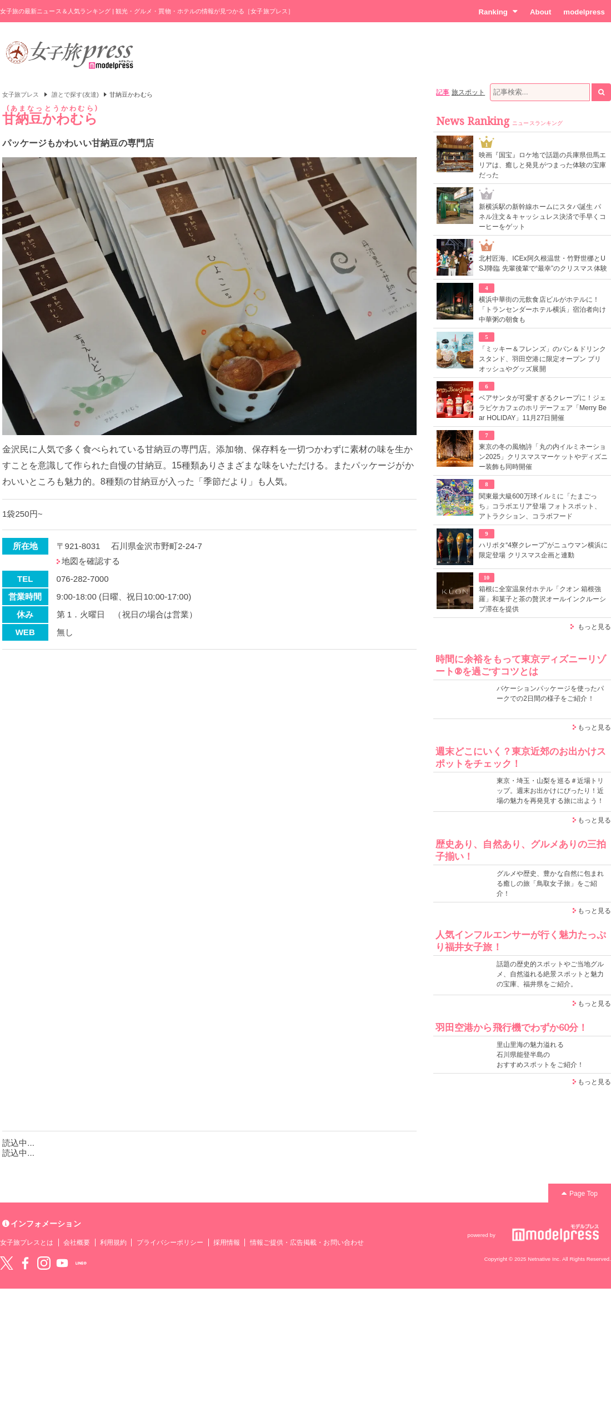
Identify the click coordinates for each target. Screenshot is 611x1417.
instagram (44, 1263)
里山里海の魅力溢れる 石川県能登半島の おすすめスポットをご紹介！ (540, 1055)
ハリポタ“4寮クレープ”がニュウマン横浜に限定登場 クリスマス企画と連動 (543, 550)
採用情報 (226, 1242)
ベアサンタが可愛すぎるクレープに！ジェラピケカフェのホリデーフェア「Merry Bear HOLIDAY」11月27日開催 (543, 408)
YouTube (62, 1263)
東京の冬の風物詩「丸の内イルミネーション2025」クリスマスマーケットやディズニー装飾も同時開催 (543, 457)
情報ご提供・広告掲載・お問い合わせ (307, 1242)
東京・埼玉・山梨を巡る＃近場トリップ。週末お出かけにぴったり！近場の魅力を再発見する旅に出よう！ (550, 791)
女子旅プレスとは (26, 1242)
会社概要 (76, 1242)
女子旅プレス (20, 94)
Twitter (6, 1263)
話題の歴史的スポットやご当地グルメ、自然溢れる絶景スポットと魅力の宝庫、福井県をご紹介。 (550, 974)
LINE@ (81, 1263)
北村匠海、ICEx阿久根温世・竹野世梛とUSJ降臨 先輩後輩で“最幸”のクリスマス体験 (543, 263)
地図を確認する (91, 561)
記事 (442, 92)
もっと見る (594, 627)
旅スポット (468, 92)
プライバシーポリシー (170, 1242)
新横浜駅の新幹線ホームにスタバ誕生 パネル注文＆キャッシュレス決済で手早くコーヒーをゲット (542, 217)
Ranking (498, 11)
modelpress (584, 12)
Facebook (25, 1263)
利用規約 (113, 1242)
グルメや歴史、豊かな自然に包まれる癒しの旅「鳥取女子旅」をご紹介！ (550, 883)
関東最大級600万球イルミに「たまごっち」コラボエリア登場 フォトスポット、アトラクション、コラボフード (540, 506)
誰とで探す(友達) (75, 94)
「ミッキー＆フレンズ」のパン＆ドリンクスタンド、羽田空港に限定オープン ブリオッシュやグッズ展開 (542, 359)
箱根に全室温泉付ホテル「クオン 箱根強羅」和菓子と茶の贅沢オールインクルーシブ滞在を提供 (542, 599)
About (540, 12)
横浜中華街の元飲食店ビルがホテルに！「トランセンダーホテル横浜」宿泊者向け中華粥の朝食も (542, 309)
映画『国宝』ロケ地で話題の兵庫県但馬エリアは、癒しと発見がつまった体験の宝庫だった (542, 165)
